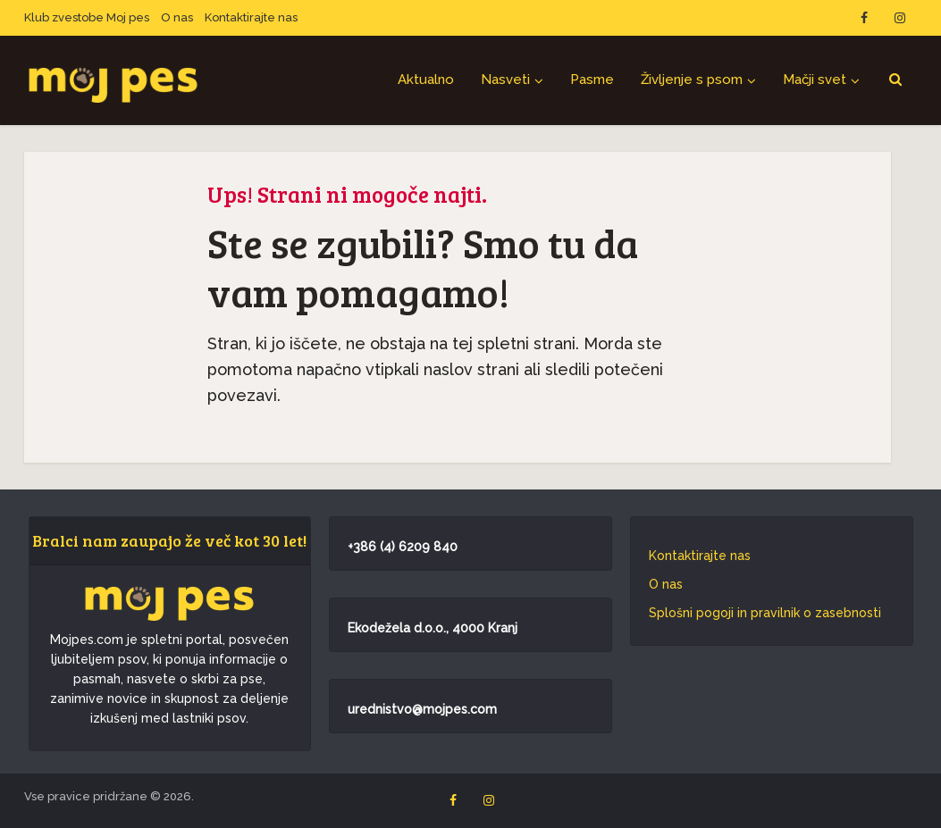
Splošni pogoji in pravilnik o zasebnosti (765, 613)
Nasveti (505, 79)
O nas (177, 17)
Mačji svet (814, 79)
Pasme (592, 79)
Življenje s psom (692, 79)
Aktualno (426, 79)
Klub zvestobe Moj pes (86, 17)
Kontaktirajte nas (251, 17)
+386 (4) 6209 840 (403, 546)
